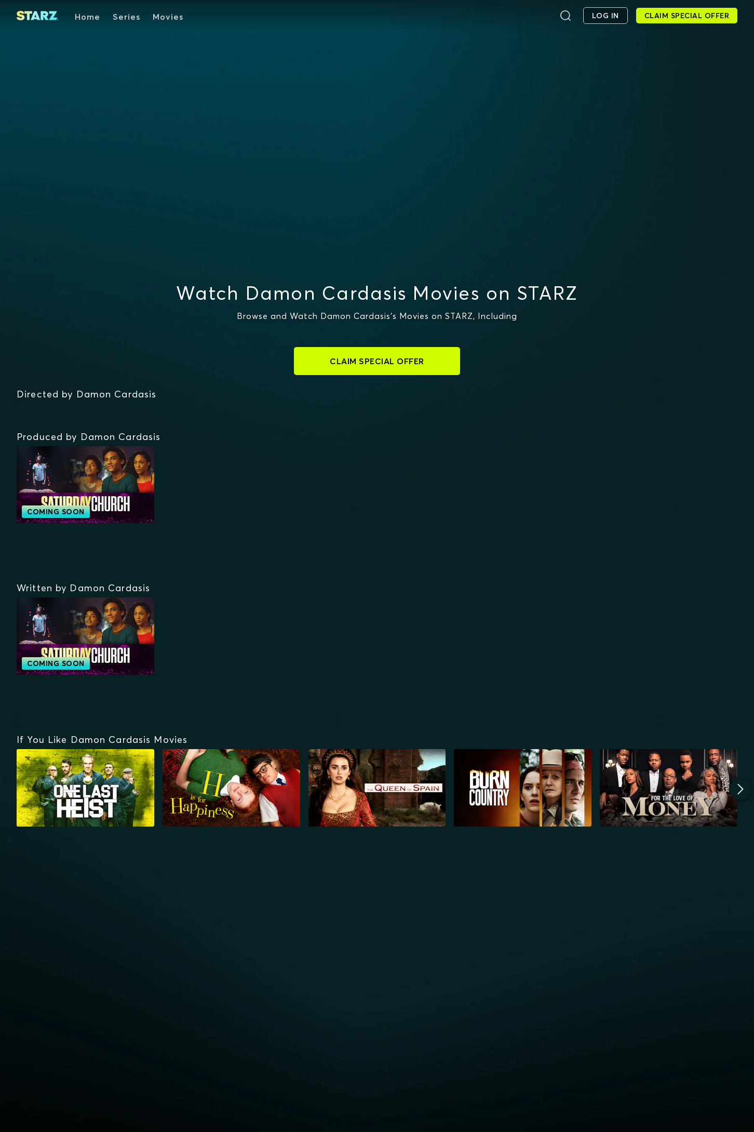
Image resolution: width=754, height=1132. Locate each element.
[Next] (740, 789)
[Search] (565, 15)
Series (126, 16)
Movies (168, 16)
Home (87, 16)
